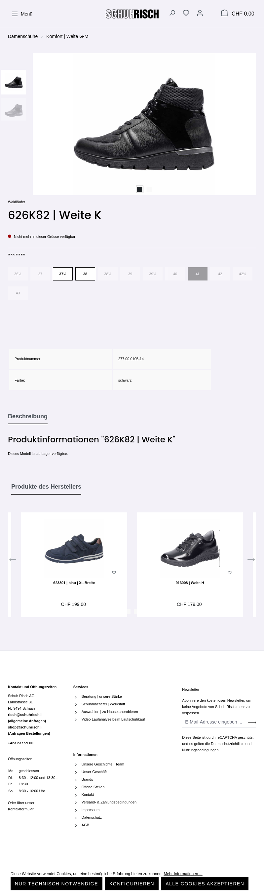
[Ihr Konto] (200, 14)
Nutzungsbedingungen (200, 750)
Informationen (85, 755)
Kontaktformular (20, 809)
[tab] (28, 416)
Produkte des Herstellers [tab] (46, 486)
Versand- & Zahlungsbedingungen (109, 802)
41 (198, 274)
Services (80, 687)
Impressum (90, 810)
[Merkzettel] (186, 14)
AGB (85, 825)
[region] (132, 124)
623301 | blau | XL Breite (74, 583)
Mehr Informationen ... (183, 874)
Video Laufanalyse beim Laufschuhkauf (113, 719)
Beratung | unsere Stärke (102, 696)
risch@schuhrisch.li (27, 718)
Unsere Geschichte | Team (103, 764)
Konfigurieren (131, 883)
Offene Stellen (93, 787)
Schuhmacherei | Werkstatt (103, 704)
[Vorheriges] (13, 561)
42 (220, 274)
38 (85, 274)
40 (175, 274)
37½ (62, 274)
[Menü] (22, 14)
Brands (87, 779)
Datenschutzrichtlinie (228, 744)
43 (18, 293)
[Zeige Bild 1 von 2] (139, 189)
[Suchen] (172, 14)
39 (130, 274)
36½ (17, 274)
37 (40, 274)
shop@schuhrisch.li (29, 730)
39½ (152, 274)
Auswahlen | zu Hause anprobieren (110, 712)
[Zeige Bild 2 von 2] (149, 189)
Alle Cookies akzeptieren (205, 883)
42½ (242, 274)
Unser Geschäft (94, 772)
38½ (107, 274)
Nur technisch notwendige (56, 883)
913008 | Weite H (190, 583)
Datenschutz (92, 817)
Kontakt (88, 795)
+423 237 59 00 (20, 743)
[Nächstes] (251, 561)
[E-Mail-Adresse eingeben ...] (215, 722)
